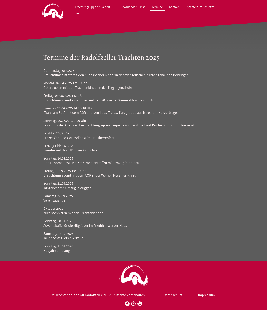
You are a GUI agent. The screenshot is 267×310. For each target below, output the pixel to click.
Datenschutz (173, 295)
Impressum (206, 295)
